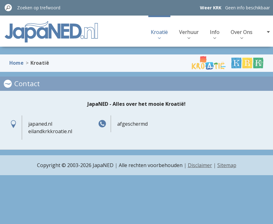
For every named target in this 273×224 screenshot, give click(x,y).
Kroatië (159, 34)
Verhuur (189, 34)
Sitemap (226, 165)
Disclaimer (200, 165)
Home (16, 59)
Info (214, 34)
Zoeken (8, 7)
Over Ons (241, 34)
